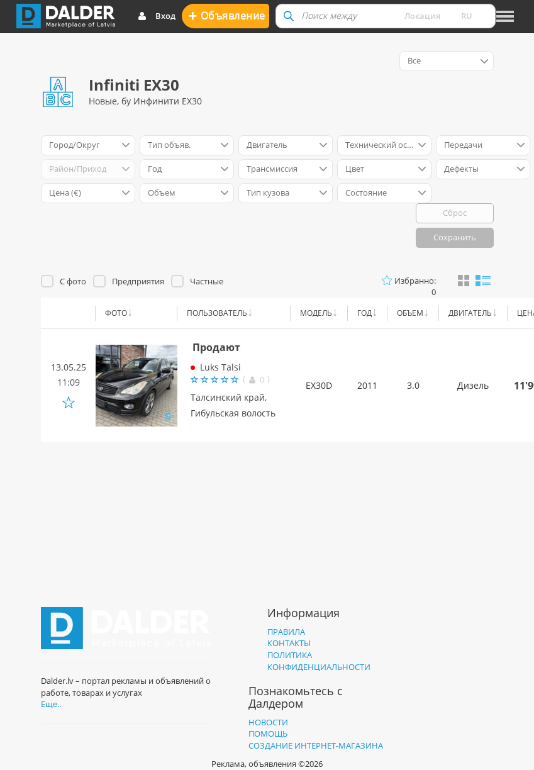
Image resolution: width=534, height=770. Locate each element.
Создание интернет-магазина (315, 745)
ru (466, 15)
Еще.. (51, 704)
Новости (268, 722)
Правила (286, 631)
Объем (410, 313)
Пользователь (217, 313)
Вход (156, 16)
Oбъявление (226, 15)
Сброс (455, 212)
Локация (422, 15)
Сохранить (454, 237)
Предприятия (138, 281)
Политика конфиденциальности (318, 660)
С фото (73, 281)
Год (364, 313)
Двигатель (470, 313)
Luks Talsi (220, 367)
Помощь (267, 733)
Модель (316, 313)
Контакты (289, 643)
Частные (206, 281)
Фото (116, 313)
